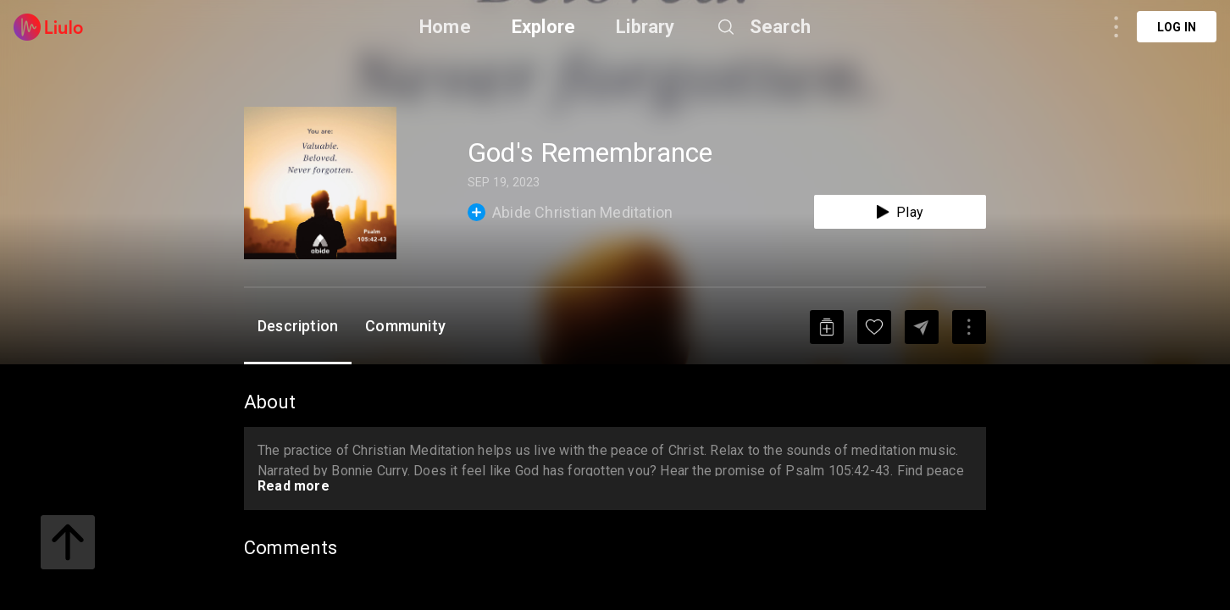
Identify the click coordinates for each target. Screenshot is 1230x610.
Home (445, 26)
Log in (1176, 27)
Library (645, 26)
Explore (543, 26)
